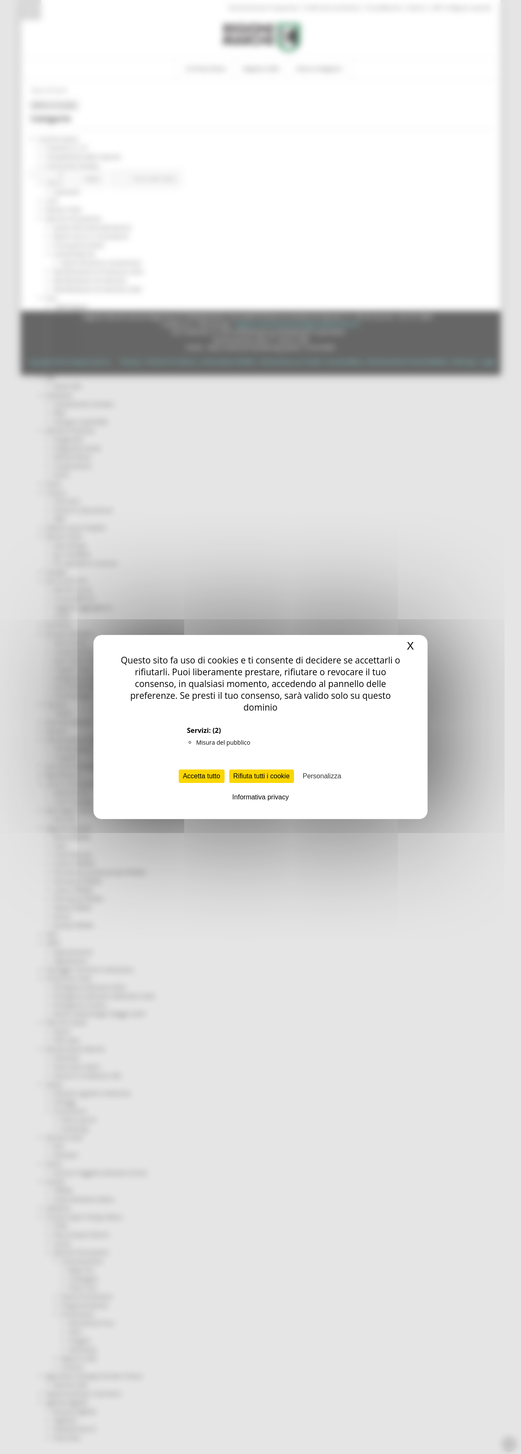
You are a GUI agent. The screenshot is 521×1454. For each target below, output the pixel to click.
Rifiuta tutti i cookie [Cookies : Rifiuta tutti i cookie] (261, 776)
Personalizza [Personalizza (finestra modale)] (322, 776)
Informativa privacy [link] (260, 797)
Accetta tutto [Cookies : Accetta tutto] (201, 776)
